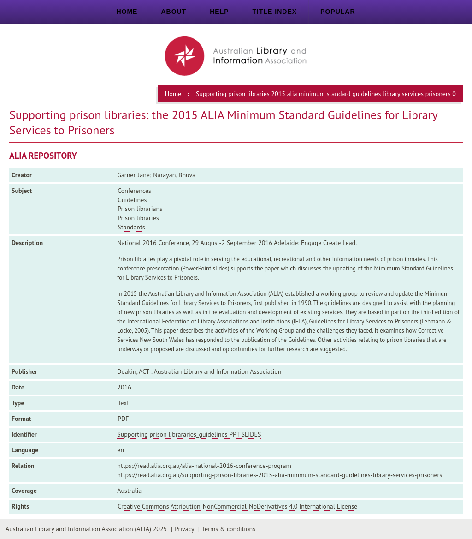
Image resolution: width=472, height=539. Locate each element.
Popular (337, 11)
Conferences (134, 190)
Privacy (184, 529)
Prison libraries (138, 218)
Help (219, 11)
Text (123, 403)
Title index (275, 11)
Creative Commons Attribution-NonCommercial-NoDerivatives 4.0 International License (237, 506)
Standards (131, 227)
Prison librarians (140, 208)
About (173, 11)
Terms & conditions (228, 529)
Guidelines (132, 200)
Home (126, 11)
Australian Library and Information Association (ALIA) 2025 (86, 529)
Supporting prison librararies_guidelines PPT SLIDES (189, 434)
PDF (123, 418)
